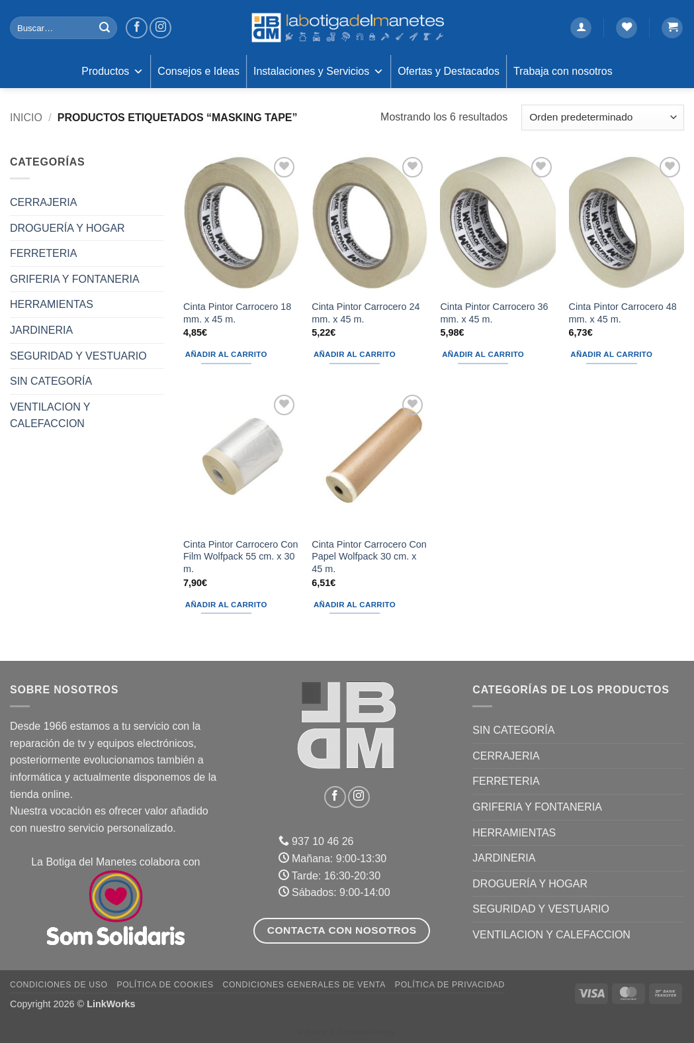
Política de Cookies (164, 984)
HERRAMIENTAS (51, 304)
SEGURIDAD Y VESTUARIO (78, 356)
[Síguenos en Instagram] (160, 28)
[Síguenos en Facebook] (137, 28)
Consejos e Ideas (198, 71)
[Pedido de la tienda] (602, 117)
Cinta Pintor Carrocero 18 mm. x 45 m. (237, 312)
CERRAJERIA (43, 202)
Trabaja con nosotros (563, 71)
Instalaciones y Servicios (318, 71)
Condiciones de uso (59, 984)
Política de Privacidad (450, 984)
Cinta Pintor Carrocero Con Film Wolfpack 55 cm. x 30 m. (240, 556)
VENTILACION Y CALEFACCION (50, 415)
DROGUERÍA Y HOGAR (67, 228)
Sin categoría (51, 381)
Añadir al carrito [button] (226, 354)
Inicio (26, 117)
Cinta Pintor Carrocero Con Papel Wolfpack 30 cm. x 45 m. (369, 556)
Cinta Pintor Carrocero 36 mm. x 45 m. (494, 312)
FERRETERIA (43, 253)
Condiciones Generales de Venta (304, 984)
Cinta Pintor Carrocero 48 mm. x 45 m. (623, 312)
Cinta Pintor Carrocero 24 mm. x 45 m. (365, 312)
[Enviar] (105, 28)
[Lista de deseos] (626, 28)
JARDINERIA (41, 330)
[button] (580, 28)
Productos (112, 71)
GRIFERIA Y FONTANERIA (75, 279)
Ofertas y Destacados (448, 71)
